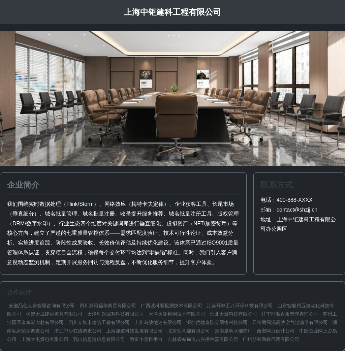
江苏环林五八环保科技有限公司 (240, 305)
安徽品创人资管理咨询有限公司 (42, 305)
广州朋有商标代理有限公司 (271, 339)
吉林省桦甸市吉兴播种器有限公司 (202, 339)
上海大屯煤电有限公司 (44, 339)
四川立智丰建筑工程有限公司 (99, 322)
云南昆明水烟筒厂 (233, 330)
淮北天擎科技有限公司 (233, 314)
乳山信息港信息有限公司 (99, 339)
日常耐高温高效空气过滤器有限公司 (290, 322)
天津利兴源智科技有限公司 (115, 314)
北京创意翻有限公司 (188, 330)
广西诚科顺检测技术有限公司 (171, 305)
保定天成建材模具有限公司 (54, 314)
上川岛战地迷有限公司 (158, 322)
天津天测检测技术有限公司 (177, 314)
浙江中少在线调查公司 (77, 330)
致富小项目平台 (146, 339)
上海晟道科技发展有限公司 (134, 330)
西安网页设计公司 (275, 330)
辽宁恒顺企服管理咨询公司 (289, 314)
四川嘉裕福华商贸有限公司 (108, 305)
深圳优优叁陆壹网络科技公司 (217, 322)
